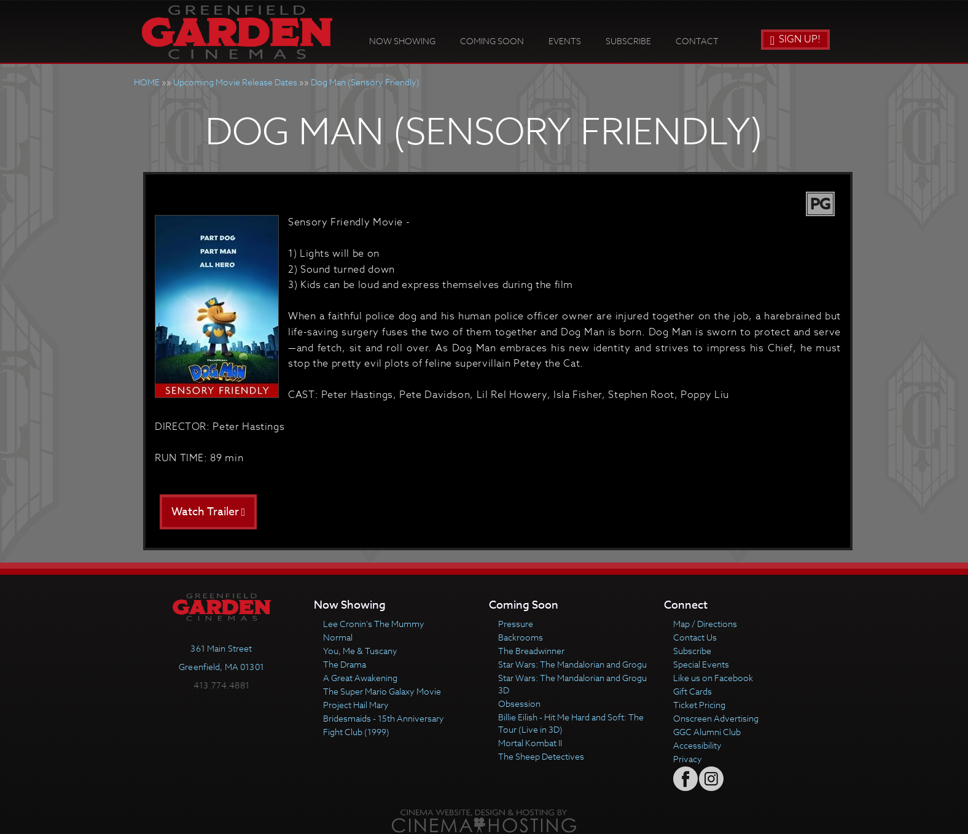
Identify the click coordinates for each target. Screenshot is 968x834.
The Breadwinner (531, 651)
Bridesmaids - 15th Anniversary (383, 718)
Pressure (515, 623)
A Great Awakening (360, 678)
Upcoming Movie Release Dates (235, 82)
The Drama (344, 664)
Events (564, 41)
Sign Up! (795, 39)
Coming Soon (492, 41)
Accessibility (697, 745)
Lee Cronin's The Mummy (373, 623)
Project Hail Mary (356, 705)
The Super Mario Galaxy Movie (382, 691)
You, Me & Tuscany (360, 651)
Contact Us (695, 637)
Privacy (687, 759)
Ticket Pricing (699, 705)
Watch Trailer (208, 512)
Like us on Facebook (713, 678)
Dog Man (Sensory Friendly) (365, 82)
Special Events (701, 664)
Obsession (519, 703)
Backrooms (520, 637)
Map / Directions (705, 623)
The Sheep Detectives (541, 756)
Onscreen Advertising (716, 718)
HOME (147, 82)
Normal (338, 637)
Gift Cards (692, 691)
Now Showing (402, 41)
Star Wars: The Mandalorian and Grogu (572, 664)
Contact (697, 41)
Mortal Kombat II (530, 743)
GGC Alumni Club (707, 732)
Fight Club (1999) (356, 732)
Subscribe (628, 41)
